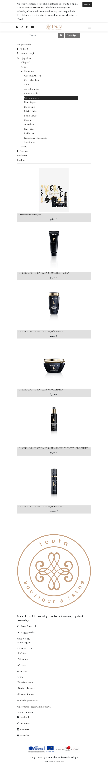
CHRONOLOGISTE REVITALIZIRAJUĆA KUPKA (41, 331)
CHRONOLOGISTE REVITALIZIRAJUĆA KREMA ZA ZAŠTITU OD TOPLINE (53, 448)
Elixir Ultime (31, 111)
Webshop (23, 659)
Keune (24, 66)
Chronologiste (32, 97)
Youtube (24, 735)
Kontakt (22, 671)
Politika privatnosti (28, 700)
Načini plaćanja (26, 688)
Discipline (29, 106)
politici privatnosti (34, 7)
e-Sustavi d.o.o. (59, 761)
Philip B (24, 49)
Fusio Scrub (30, 115)
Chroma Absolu (32, 75)
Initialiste (29, 124)
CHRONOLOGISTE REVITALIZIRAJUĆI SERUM (40, 506)
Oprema (24, 151)
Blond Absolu (31, 93)
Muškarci (22, 155)
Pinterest (24, 729)
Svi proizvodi (24, 44)
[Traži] (61, 35)
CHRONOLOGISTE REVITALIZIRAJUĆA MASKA (41, 390)
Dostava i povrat (26, 694)
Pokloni (21, 160)
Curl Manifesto (32, 80)
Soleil (27, 84)
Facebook (24, 717)
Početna (22, 653)
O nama (22, 665)
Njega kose (26, 58)
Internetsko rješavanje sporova (34, 706)
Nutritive (29, 128)
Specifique (29, 142)
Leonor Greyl (27, 53)
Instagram (25, 723)
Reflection (29, 133)
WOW (24, 146)
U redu (87, 4)
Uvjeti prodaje (25, 681)
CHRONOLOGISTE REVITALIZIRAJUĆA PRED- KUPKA (44, 273)
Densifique (30, 102)
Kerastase (29, 71)
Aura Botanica (31, 88)
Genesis (28, 120)
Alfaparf (25, 62)
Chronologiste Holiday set (30, 214)
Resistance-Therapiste (35, 137)
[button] (73, 35)
